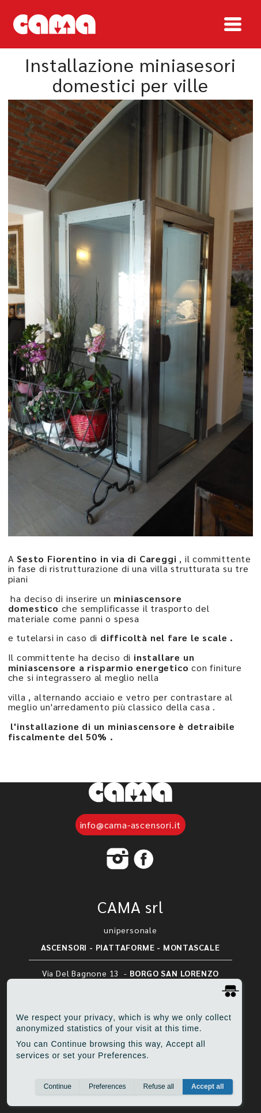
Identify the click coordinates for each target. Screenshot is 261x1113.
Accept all (207, 1090)
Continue (57, 1090)
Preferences (107, 1090)
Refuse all (158, 1090)
